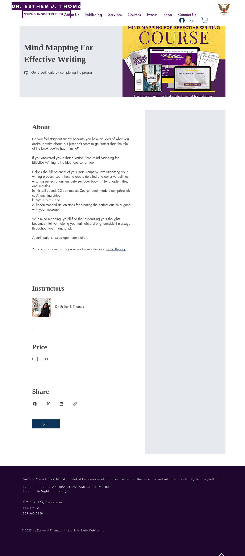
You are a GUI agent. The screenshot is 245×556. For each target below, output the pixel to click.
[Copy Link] (75, 403)
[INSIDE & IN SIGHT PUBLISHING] (46, 14)
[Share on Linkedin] (61, 403)
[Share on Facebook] (34, 403)
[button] (205, 20)
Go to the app (116, 249)
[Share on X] (48, 403)
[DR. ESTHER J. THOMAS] (49, 6)
